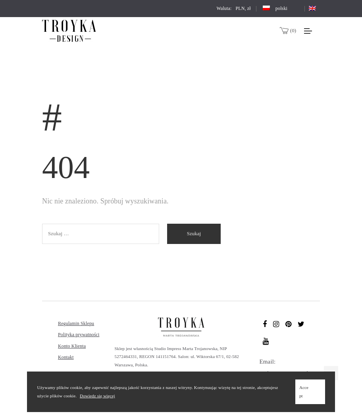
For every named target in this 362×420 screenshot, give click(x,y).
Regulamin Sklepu (76, 323)
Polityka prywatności (78, 334)
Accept (303, 391)
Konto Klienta (72, 346)
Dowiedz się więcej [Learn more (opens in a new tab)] (97, 395)
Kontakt (66, 357)
